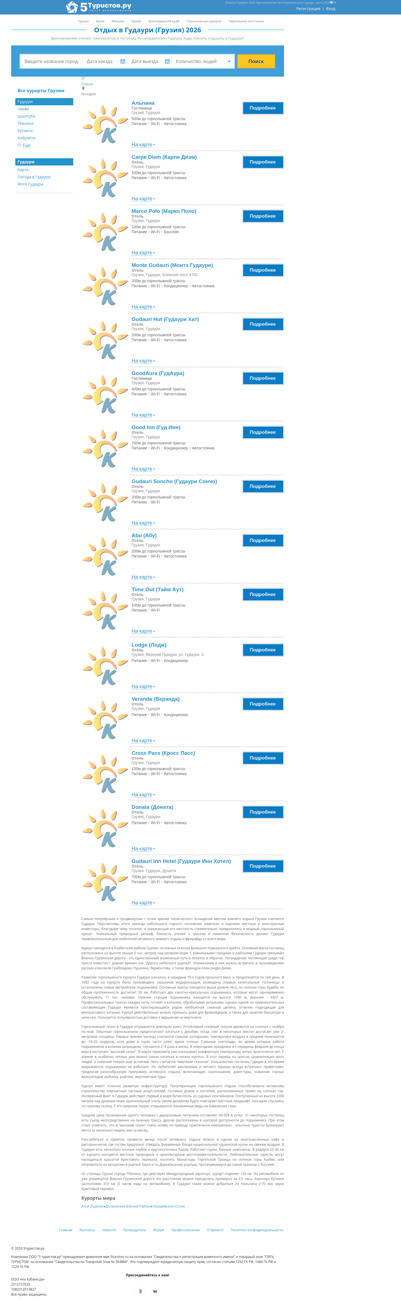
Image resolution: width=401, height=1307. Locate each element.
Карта (23, 169)
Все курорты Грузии (41, 90)
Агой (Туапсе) (92, 1206)
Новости (109, 1230)
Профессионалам (185, 1230)
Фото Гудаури (30, 184)
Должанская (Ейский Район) (128, 1206)
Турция (83, 21)
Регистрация (308, 8)
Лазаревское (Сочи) (169, 1206)
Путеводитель (134, 1230)
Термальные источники (246, 21)
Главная (65, 1230)
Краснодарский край (163, 21)
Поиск (256, 61)
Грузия (136, 21)
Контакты (87, 1230)
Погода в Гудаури (34, 176)
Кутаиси (25, 130)
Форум (158, 1230)
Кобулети (26, 137)
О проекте (215, 1230)
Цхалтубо (26, 116)
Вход (330, 8)
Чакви (23, 108)
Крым (100, 21)
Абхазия (117, 21)
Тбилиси (25, 123)
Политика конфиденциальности (257, 1230)
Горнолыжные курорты (204, 21)
